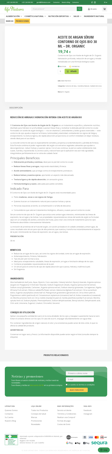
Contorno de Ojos (71, 86)
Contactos (56, 2)
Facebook (87, 410)
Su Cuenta (9, 417)
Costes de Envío (63, 424)
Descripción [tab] (16, 107)
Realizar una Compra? (66, 417)
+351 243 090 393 (11, 2)
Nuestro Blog (66, 2)
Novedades (35, 424)
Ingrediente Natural (94, 16)
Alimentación (14, 16)
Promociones (22, 21)
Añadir (72, 71)
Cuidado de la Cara (96, 86)
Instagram (88, 414)
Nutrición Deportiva (59, 16)
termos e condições (87, 384)
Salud (78, 16)
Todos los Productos (39, 410)
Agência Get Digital (81, 450)
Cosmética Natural (35, 16)
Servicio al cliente (64, 410)
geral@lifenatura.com (43, 2)
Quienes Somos (11, 410)
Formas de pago (64, 421)
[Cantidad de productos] (61, 71)
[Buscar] (79, 9)
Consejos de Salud (38, 414)
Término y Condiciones (66, 414)
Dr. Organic (66, 92)
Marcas (9, 21)
